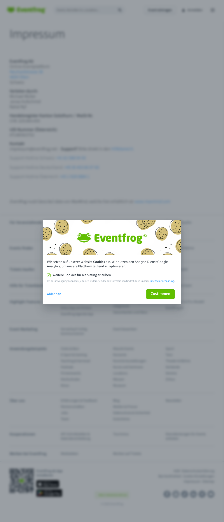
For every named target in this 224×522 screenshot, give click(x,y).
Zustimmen (160, 294)
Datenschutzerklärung (162, 281)
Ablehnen (54, 294)
